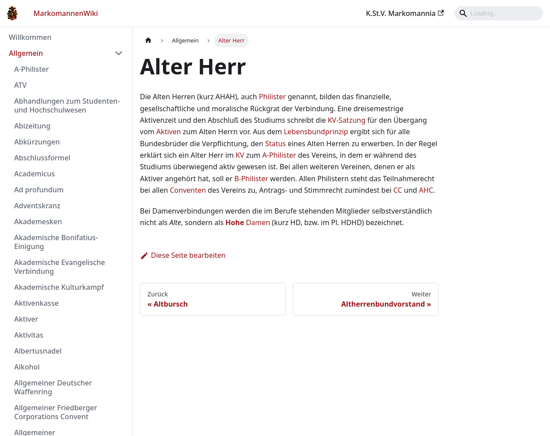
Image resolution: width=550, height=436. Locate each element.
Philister (272, 96)
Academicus (34, 174)
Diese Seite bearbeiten (183, 255)
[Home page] (148, 40)
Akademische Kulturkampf (59, 287)
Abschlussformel (42, 158)
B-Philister (251, 178)
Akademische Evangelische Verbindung (59, 266)
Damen (247, 222)
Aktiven (168, 131)
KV (240, 155)
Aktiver (26, 319)
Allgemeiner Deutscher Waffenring (53, 387)
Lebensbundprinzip (316, 131)
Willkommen (30, 37)
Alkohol (27, 367)
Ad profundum (39, 190)
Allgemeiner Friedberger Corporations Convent (55, 412)
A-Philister (31, 69)
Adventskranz (37, 205)
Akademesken (38, 221)
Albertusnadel (38, 351)
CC (397, 190)
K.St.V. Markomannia (405, 13)
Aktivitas (28, 335)
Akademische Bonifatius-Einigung (56, 242)
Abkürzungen (37, 142)
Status (275, 143)
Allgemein (26, 53)
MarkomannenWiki (66, 13)
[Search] (498, 13)
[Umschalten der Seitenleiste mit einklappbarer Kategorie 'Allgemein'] (118, 53)
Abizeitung (32, 126)
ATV (20, 85)
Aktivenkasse (36, 303)
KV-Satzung (346, 120)
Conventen (187, 190)
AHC (426, 190)
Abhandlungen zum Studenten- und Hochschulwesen (67, 105)
